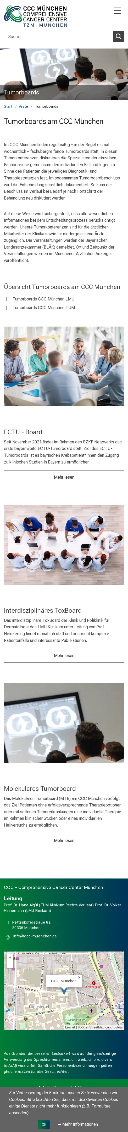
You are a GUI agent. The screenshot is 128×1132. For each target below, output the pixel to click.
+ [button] (10, 957)
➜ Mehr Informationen (78, 1124)
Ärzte (23, 106)
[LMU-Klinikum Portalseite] (22, 16)
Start (8, 106)
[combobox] (64, 36)
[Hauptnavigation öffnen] (117, 11)
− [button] (10, 964)
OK (44, 1125)
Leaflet (70, 1027)
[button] (34, 937)
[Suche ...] (58, 36)
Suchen (119, 36)
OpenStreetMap (92, 1027)
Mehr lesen (64, 477)
